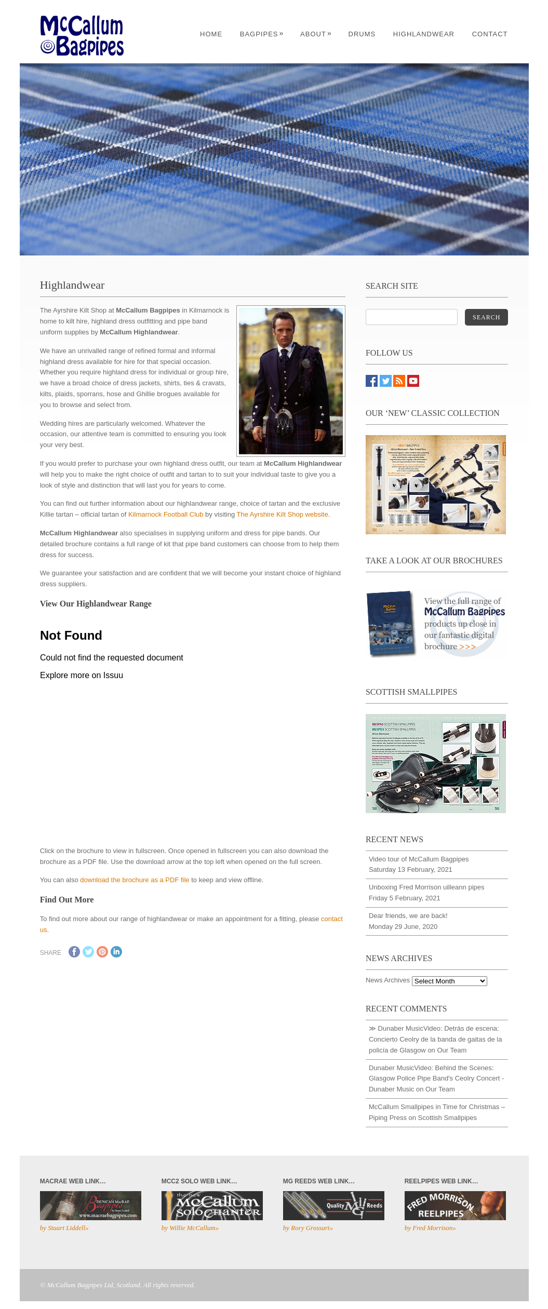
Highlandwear (424, 34)
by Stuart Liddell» (64, 1228)
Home (211, 34)
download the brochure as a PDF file (134, 880)
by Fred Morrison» (430, 1228)
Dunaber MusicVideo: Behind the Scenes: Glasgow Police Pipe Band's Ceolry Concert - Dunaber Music (436, 1079)
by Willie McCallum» (190, 1228)
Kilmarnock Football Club (166, 514)
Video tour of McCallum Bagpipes (419, 859)
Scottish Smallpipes (447, 1118)
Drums (362, 34)
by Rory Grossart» (308, 1228)
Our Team (451, 1050)
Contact (490, 34)
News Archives (388, 980)
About (316, 34)
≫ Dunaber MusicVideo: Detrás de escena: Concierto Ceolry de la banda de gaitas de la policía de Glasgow (435, 1039)
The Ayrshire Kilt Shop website (282, 514)
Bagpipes (262, 34)
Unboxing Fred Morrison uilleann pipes (427, 887)
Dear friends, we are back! (408, 916)
